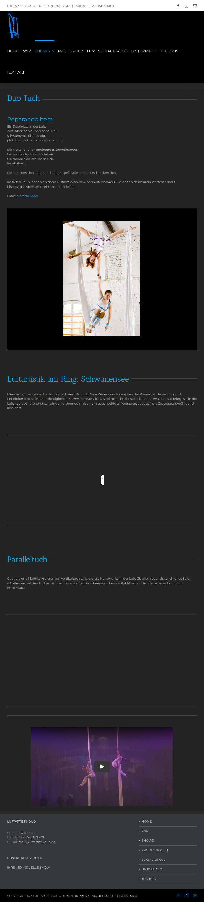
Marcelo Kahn (27, 196)
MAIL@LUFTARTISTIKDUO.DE (95, 6)
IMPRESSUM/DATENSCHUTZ (96, 896)
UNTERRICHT (152, 869)
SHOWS (148, 840)
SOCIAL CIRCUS (153, 859)
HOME (147, 821)
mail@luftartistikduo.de (36, 842)
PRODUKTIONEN (155, 850)
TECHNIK (149, 879)
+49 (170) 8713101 (31, 837)
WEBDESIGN (128, 896)
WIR (145, 831)
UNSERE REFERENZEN (25, 858)
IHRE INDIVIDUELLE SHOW (28, 867)
